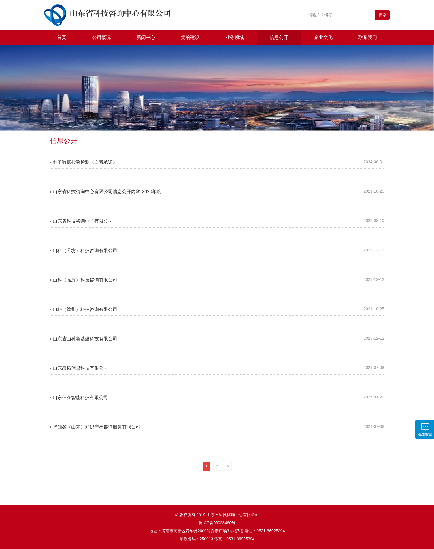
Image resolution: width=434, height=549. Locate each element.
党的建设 (190, 37)
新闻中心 (146, 37)
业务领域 (234, 37)
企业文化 (323, 37)
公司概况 (101, 37)
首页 (61, 37)
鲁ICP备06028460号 (217, 522)
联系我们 (367, 37)
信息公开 (279, 37)
